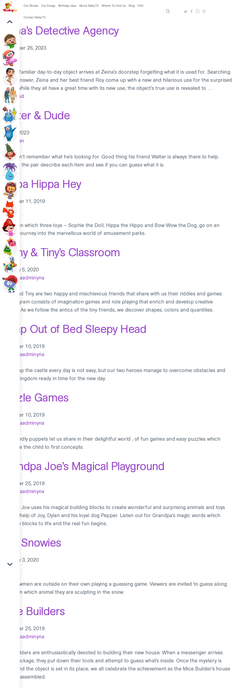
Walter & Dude (35, 115)
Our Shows (31, 5)
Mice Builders (32, 611)
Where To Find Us (114, 5)
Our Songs (48, 5)
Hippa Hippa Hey (40, 183)
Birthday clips (67, 5)
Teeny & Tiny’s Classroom (60, 252)
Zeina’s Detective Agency (59, 30)
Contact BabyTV (35, 17)
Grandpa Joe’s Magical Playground (82, 466)
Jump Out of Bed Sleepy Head (73, 328)
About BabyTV (89, 5)
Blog (132, 5)
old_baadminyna (25, 278)
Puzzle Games (34, 397)
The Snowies (30, 542)
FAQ (140, 5)
